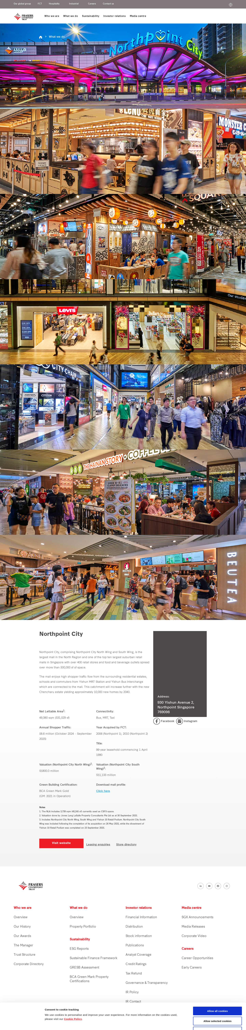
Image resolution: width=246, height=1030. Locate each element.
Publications (135, 945)
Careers (92, 4)
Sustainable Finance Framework (93, 958)
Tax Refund (134, 973)
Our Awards (22, 936)
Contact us (108, 4)
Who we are (22, 908)
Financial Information (141, 917)
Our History (22, 926)
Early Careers (192, 967)
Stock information (139, 936)
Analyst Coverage (138, 955)
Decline (217, 1008)
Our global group (22, 4)
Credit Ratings (136, 964)
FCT (40, 4)
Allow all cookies (217, 988)
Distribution (134, 926)
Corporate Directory (29, 964)
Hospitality (54, 4)
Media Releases (193, 926)
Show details (179, 1023)
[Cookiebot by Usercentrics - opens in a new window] (22, 1023)
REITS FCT (40, 37)
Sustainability (80, 939)
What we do (57, 37)
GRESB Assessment (84, 967)
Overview (21, 917)
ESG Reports (79, 949)
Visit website (61, 843)
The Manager (23, 945)
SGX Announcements (197, 917)
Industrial (74, 4)
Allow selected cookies (217, 998)
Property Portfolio (83, 926)
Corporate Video (194, 936)
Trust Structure (24, 955)
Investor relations (139, 908)
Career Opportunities (197, 958)
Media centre (191, 908)
